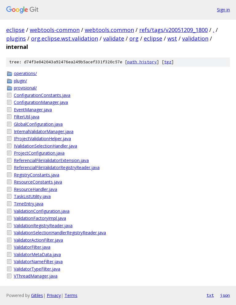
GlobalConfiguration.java (38, 124)
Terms (71, 295)
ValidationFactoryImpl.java (40, 218)
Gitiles (37, 295)
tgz (167, 62)
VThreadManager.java (35, 276)
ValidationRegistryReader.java (43, 225)
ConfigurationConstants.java (42, 95)
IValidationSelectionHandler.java (45, 146)
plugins (16, 38)
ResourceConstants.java (38, 182)
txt (210, 295)
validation (195, 38)
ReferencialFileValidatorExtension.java (51, 160)
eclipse (15, 30)
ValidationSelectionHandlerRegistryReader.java (60, 233)
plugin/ (20, 81)
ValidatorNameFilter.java (38, 261)
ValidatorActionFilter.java (38, 240)
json (225, 295)
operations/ (25, 73)
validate (113, 38)
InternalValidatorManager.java (43, 131)
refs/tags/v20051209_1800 (173, 30)
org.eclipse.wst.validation (64, 38)
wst (172, 38)
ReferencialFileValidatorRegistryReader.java (57, 167)
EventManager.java (33, 110)
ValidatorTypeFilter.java (37, 269)
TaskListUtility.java (32, 196)
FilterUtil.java (26, 117)
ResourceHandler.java (35, 189)
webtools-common (55, 30)
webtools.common (109, 30)
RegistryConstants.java (36, 175)
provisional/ (25, 88)
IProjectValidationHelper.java (42, 138)
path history (142, 62)
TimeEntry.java (28, 204)
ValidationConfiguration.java (41, 211)
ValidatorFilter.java (32, 247)
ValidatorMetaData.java (37, 254)
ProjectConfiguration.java (39, 153)
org (134, 38)
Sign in (223, 10)
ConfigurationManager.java (41, 102)
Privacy (54, 295)
